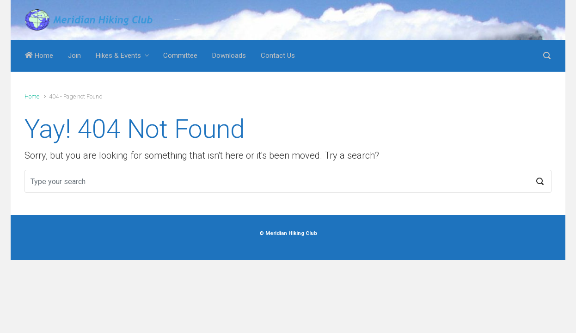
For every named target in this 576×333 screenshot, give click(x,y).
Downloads (229, 55)
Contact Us (278, 55)
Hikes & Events (118, 55)
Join (74, 55)
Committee (180, 55)
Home (39, 55)
